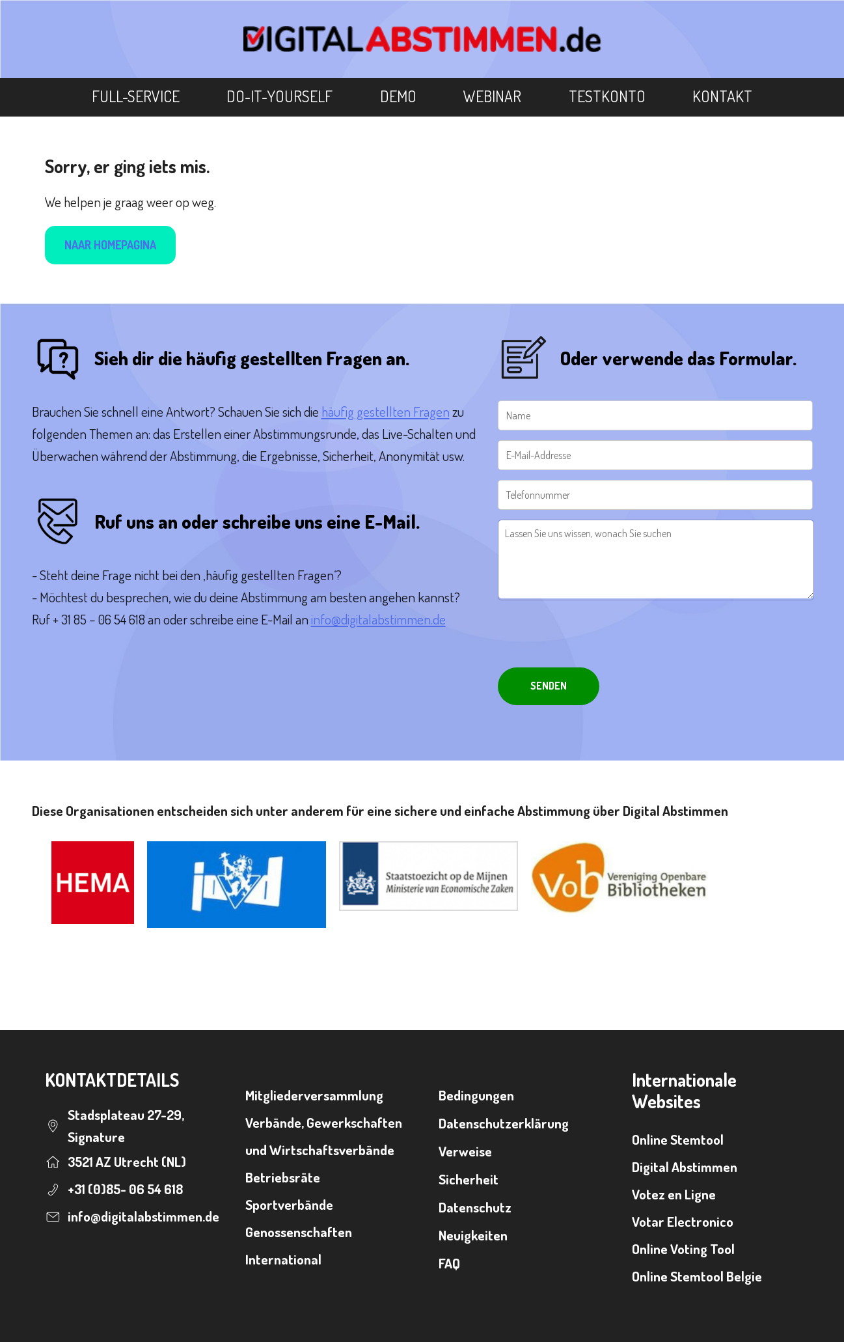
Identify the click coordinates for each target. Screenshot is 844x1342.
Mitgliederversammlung (314, 1095)
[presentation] (597, 635)
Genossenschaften (298, 1231)
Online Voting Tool (683, 1248)
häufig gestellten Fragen (385, 411)
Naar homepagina (110, 245)
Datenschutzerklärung (504, 1123)
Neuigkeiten (473, 1235)
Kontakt (722, 96)
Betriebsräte (282, 1177)
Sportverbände (289, 1204)
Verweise (465, 1151)
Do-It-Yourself (279, 96)
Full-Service (136, 96)
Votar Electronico (682, 1221)
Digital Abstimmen (684, 1166)
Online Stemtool (678, 1139)
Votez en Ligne (674, 1194)
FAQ (449, 1263)
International (283, 1259)
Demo (398, 96)
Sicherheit (468, 1179)
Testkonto (607, 96)
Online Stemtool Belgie (697, 1276)
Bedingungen (476, 1095)
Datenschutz (475, 1207)
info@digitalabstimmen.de (378, 619)
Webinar (492, 96)
